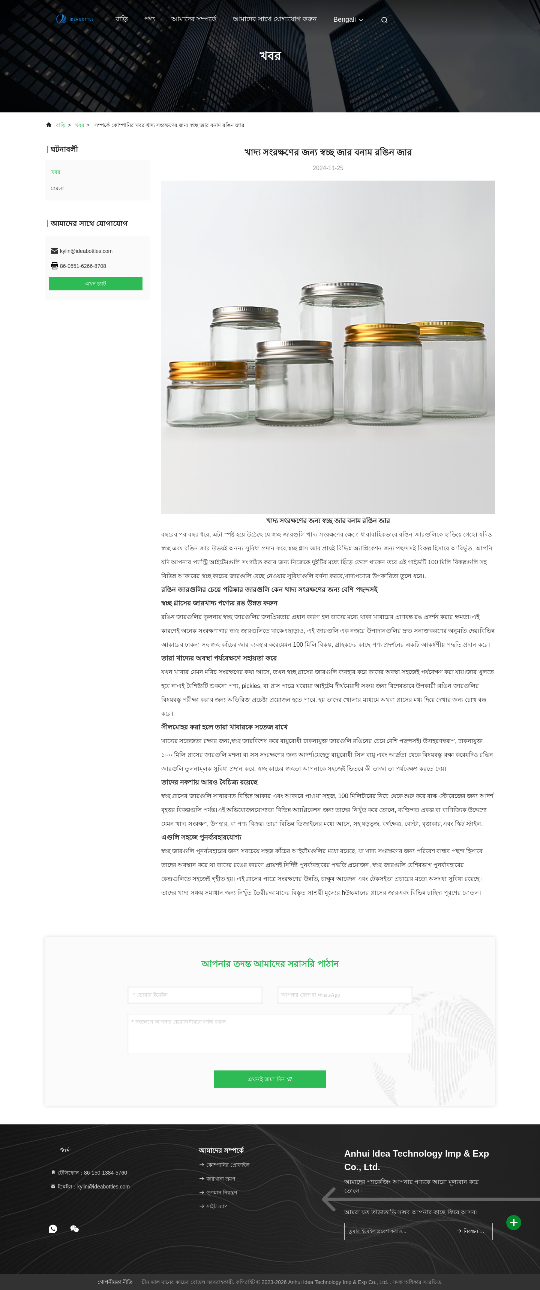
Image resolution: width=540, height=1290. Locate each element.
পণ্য (149, 19)
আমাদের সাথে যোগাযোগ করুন (275, 19)
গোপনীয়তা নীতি (115, 1282)
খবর (79, 125)
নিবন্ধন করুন (471, 1231)
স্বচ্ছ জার (242, 741)
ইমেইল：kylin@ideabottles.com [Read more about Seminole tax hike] (90, 1187)
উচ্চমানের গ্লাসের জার (371, 892)
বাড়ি (122, 19)
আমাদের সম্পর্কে (193, 19)
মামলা (57, 188)
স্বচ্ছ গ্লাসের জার (182, 603)
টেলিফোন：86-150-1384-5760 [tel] (88, 1173)
